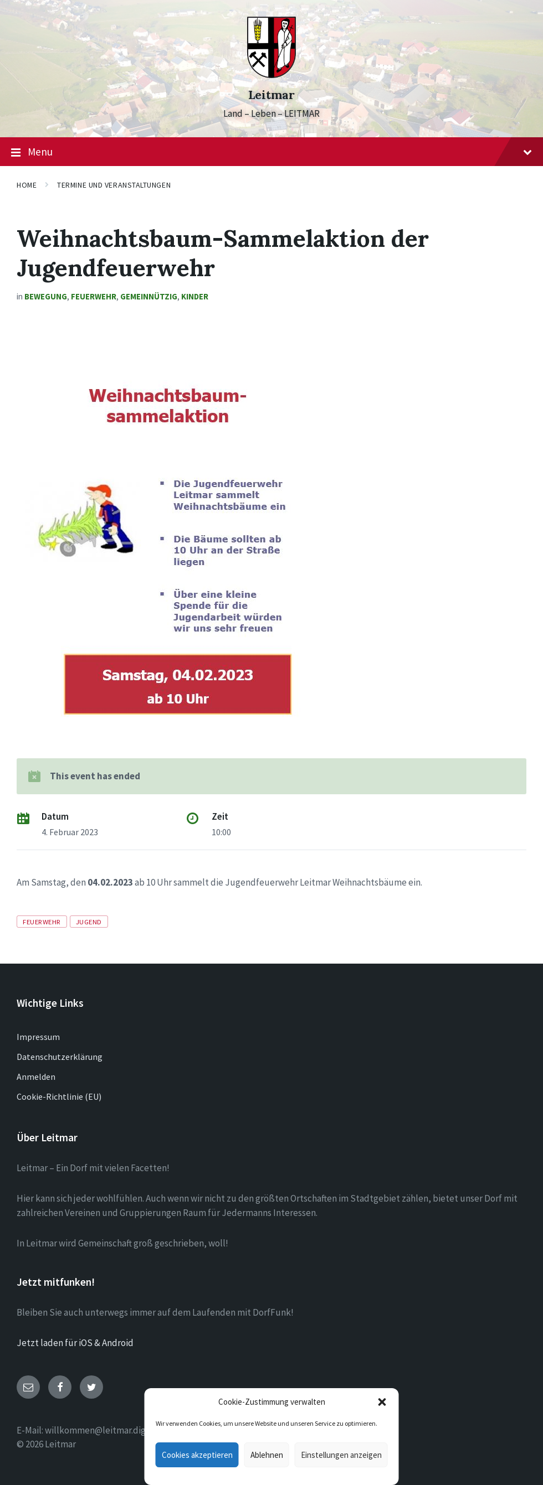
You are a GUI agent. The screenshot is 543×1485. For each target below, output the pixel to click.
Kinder (194, 296)
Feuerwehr (93, 296)
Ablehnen (266, 1455)
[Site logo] (271, 75)
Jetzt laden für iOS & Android (75, 1343)
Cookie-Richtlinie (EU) (59, 1096)
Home (27, 185)
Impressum (38, 1036)
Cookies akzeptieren (197, 1455)
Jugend (89, 921)
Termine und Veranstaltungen (114, 185)
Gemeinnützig (148, 296)
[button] (382, 1402)
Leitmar (271, 94)
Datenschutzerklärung (60, 1056)
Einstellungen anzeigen (341, 1455)
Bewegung (45, 296)
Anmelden (36, 1076)
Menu (271, 152)
